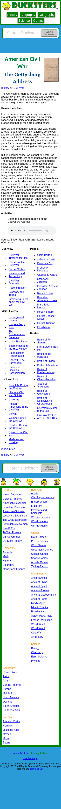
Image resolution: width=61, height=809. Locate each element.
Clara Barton (44, 255)
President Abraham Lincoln (47, 299)
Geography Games (42, 549)
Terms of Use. (37, 769)
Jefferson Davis (46, 259)
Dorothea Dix (44, 263)
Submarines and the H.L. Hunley (18, 347)
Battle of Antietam (47, 365)
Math (5, 556)
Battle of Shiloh (46, 361)
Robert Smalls (45, 311)
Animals (7, 552)
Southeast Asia (11, 710)
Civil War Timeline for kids (18, 256)
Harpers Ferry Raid (17, 326)
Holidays (8, 725)
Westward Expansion (15, 515)
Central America (12, 684)
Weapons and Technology (17, 275)
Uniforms (14, 399)
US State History (12, 540)
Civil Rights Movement (15, 524)
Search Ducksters (49, 33)
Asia (5, 680)
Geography (46, 15)
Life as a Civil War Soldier (16, 394)
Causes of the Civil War (17, 263)
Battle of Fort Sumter (44, 341)
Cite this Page (30, 758)
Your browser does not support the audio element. (31, 230)
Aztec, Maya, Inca (41, 615)
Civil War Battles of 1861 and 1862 (47, 416)
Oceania (7, 701)
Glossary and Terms (16, 293)
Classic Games (39, 553)
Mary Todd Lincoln (43, 306)
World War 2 (38, 628)
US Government (12, 536)
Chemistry (37, 652)
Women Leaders (40, 517)
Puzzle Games (39, 541)
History (12, 15)
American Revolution (15, 503)
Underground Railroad (16, 319)
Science (24, 20)
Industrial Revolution (14, 507)
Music (6, 738)
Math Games (38, 537)
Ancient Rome (39, 599)
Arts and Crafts (11, 721)
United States (10, 672)
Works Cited (8, 449)
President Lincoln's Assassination (17, 370)
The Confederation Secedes (17, 334)
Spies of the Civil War (18, 434)
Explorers (36, 505)
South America (11, 705)
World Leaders (39, 521)
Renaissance (38, 611)
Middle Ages (38, 603)
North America (11, 697)
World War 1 (38, 624)
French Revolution (41, 620)
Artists (34, 493)
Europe (7, 689)
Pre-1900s (9, 528)
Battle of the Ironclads (44, 355)
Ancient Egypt (39, 586)
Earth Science (39, 656)
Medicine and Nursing (16, 441)
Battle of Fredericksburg (46, 371)
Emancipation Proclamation (16, 354)
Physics (35, 660)
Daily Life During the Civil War (18, 387)
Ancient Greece (40, 590)
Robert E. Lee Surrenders (17, 361)
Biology (35, 648)
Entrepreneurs (39, 501)
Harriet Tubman (46, 323)
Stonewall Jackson (42, 280)
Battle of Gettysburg (43, 392)
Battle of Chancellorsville (46, 378)
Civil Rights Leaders (42, 497)
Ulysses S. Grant (47, 274)
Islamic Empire (39, 607)
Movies (7, 734)
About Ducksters (22, 753)
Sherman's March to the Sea (47, 409)
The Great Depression (15, 519)
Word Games (38, 545)
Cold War (36, 632)
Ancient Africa (39, 577)
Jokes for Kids (11, 729)
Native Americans (13, 494)
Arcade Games (39, 562)
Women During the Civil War (17, 419)
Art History (37, 636)
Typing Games (39, 566)
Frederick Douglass (42, 269)
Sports (6, 742)
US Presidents (39, 525)
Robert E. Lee (45, 293)
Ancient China (39, 582)
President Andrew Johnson (47, 287)
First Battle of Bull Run (47, 348)
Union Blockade (18, 341)
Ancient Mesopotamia (43, 594)
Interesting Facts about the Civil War (18, 302)
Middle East (9, 693)
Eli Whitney (43, 327)
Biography (28, 15)
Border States (17, 269)
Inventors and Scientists (39, 511)
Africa (6, 676)
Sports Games (39, 558)
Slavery (13, 413)
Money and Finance (14, 569)
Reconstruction (17, 287)
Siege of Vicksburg (43, 385)
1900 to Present (12, 532)
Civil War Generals (14, 282)
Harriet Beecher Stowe (46, 317)
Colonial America (12, 498)
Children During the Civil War (18, 426)
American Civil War (14, 511)
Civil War (19, 88)
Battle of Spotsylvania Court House (44, 401)
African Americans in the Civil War (18, 406)
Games (38, 20)
